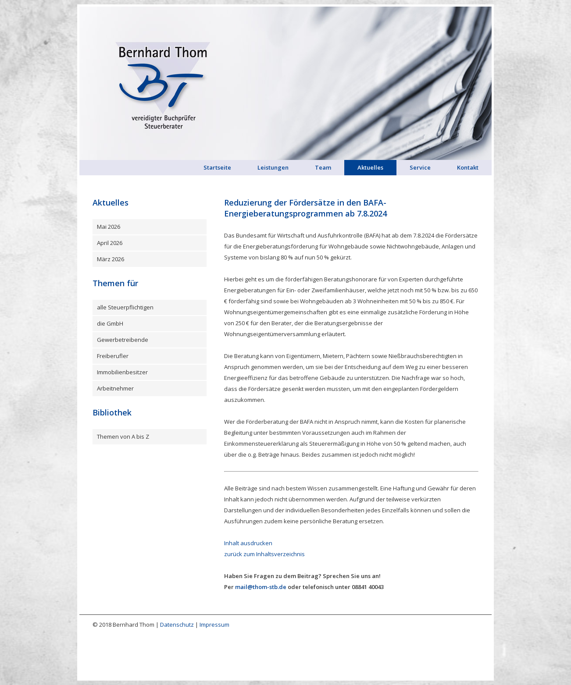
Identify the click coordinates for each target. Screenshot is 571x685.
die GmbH (110, 323)
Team (323, 167)
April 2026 (109, 243)
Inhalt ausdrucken (248, 543)
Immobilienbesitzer (122, 372)
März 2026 (110, 259)
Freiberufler (112, 356)
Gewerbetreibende (122, 340)
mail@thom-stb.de (260, 587)
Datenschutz (177, 624)
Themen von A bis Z (123, 436)
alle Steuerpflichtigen (125, 307)
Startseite (217, 167)
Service (420, 167)
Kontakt (467, 167)
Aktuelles (370, 167)
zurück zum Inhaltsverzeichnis (264, 554)
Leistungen (273, 167)
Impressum (214, 624)
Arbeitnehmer (115, 388)
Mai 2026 (108, 227)
